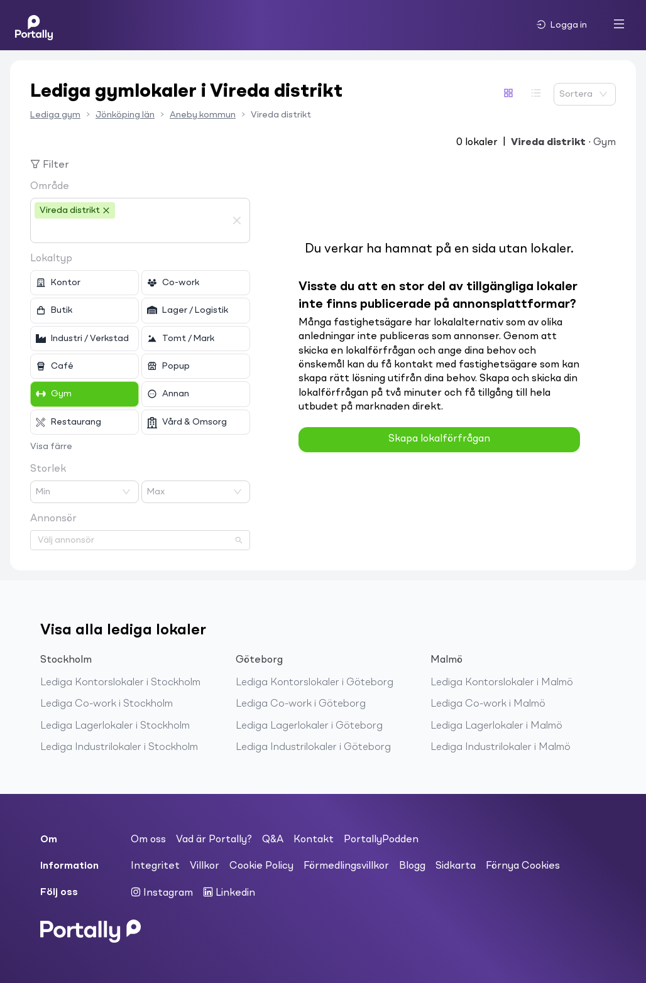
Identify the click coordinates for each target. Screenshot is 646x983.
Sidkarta (455, 866)
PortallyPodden (381, 840)
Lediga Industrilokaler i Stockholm (119, 747)
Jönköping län (125, 115)
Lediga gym (55, 115)
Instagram (162, 892)
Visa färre (51, 446)
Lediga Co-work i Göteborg (301, 704)
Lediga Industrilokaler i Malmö (500, 747)
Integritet (155, 866)
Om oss (148, 840)
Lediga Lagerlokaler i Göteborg (309, 726)
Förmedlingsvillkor (346, 866)
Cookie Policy (261, 866)
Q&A (272, 840)
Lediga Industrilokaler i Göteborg (313, 747)
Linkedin (229, 892)
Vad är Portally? (214, 840)
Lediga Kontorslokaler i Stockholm (120, 683)
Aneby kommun (203, 115)
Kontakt (313, 840)
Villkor (204, 866)
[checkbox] (84, 282)
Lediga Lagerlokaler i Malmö (496, 726)
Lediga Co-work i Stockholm (106, 704)
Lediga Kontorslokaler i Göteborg (314, 683)
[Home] (34, 25)
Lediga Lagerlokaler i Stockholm (115, 726)
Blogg (412, 866)
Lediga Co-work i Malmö (487, 704)
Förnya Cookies (523, 866)
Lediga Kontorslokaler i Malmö (501, 683)
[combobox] (131, 231)
